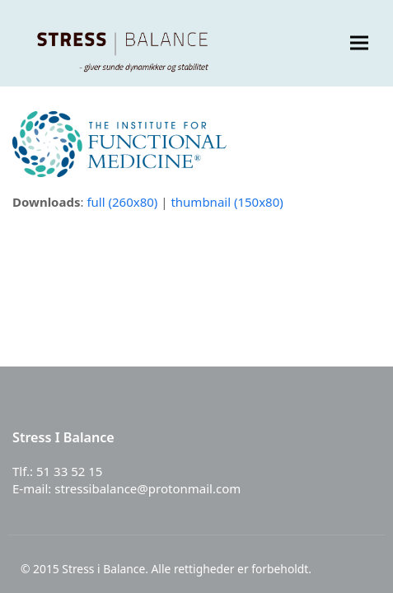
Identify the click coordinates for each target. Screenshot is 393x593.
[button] (359, 43)
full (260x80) (122, 202)
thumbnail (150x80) (227, 202)
